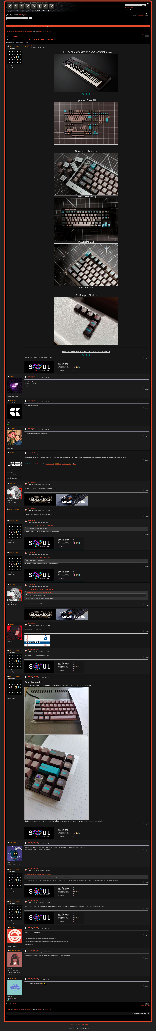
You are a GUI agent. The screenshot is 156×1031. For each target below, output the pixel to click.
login (20, 14)
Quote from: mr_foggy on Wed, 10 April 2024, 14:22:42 (37, 557)
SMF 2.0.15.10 (71, 1024)
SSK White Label (50, 463)
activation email (19, 15)
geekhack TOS (142, 15)
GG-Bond (12, 978)
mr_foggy (12, 428)
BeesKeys (12, 400)
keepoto (12, 483)
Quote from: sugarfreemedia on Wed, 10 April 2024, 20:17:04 (39, 525)
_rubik (11, 452)
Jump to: (134, 1013)
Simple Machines (85, 1024)
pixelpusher (13, 842)
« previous (144, 34)
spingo (11, 376)
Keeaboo (12, 624)
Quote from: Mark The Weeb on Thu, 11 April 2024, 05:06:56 (39, 589)
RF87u (74, 463)
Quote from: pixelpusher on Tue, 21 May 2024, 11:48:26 (38, 874)
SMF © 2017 (78, 1024)
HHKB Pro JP (58, 463)
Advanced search (129, 7)
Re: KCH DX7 (32, 376)
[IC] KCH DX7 (31, 45)
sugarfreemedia (14, 509)
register (25, 14)
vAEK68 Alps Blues (66, 463)
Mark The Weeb (14, 46)
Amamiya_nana (14, 950)
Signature (40, 31)
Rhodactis (12, 927)
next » (148, 34)
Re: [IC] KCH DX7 (33, 650)
